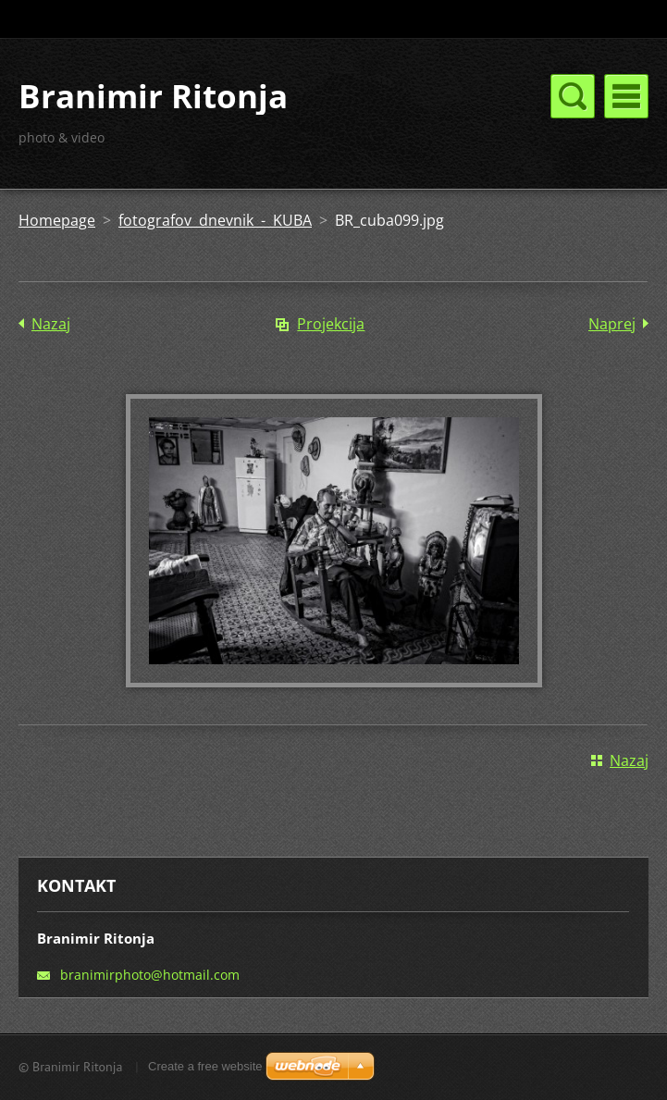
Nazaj (50, 324)
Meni (626, 96)
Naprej (612, 324)
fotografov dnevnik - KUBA (215, 220)
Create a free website (205, 1066)
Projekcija (330, 324)
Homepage (57, 220)
